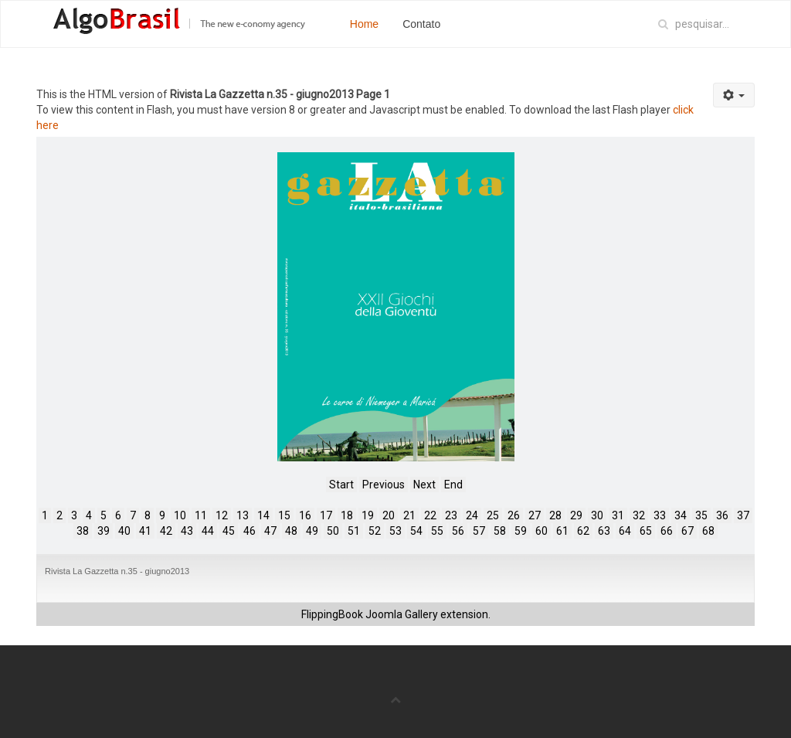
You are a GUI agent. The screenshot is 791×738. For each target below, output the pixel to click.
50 (333, 531)
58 (500, 531)
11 (201, 515)
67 (687, 531)
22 (430, 515)
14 (263, 515)
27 (534, 515)
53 (395, 531)
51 (354, 531)
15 (284, 515)
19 (368, 515)
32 (639, 515)
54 (416, 531)
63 (604, 531)
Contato (421, 24)
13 (242, 515)
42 (166, 531)
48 (291, 531)
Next (424, 484)
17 (326, 515)
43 (187, 531)
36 (722, 515)
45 (228, 531)
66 (666, 531)
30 (597, 515)
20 (388, 515)
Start (341, 484)
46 (249, 531)
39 (103, 531)
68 (708, 531)
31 (618, 515)
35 (701, 515)
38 (82, 531)
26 (514, 515)
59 (520, 531)
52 (374, 531)
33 (660, 515)
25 (493, 515)
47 (270, 531)
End (453, 484)
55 (437, 531)
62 (583, 531)
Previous (383, 484)
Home (364, 24)
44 (208, 531)
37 (743, 515)
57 (479, 531)
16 (305, 515)
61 (562, 531)
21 (409, 515)
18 (347, 515)
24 (472, 515)
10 (180, 515)
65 (646, 531)
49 (312, 531)
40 (124, 531)
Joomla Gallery (401, 614)
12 (222, 515)
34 (680, 515)
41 (145, 531)
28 (555, 515)
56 (458, 531)
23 (451, 515)
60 (541, 531)
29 (576, 515)
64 (625, 531)
